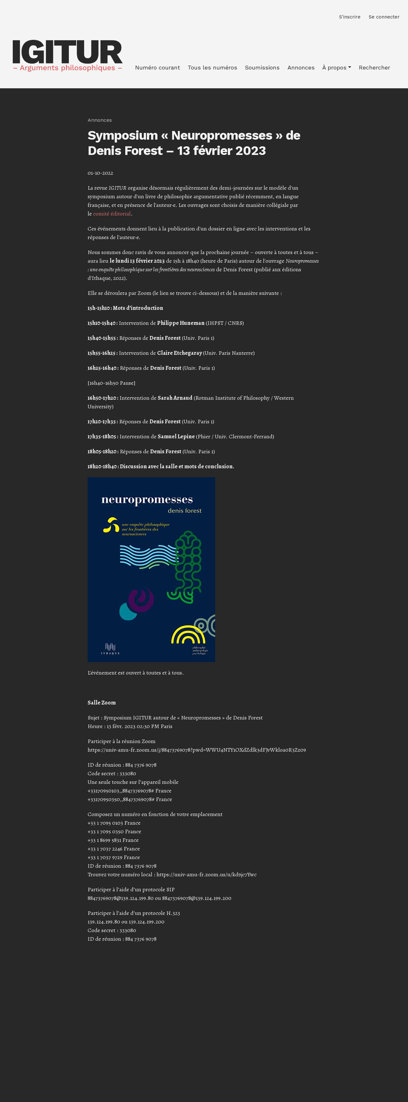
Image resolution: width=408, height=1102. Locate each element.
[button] (336, 67)
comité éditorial (112, 213)
